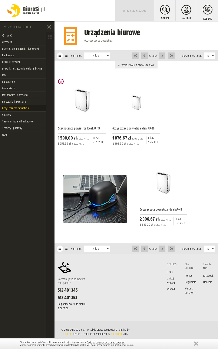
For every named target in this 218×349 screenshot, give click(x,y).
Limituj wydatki (171, 280)
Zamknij (196, 344)
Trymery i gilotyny (12, 128)
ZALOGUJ (186, 12)
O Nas (169, 272)
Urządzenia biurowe (112, 33)
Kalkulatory (8, 82)
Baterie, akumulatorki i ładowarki (20, 49)
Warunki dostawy (189, 290)
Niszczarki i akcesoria (14, 101)
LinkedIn (207, 282)
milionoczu (116, 334)
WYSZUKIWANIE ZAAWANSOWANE (136, 65)
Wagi (4, 134)
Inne (4, 75)
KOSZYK (207, 13)
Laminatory (8, 88)
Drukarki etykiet (11, 62)
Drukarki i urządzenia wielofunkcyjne (22, 68)
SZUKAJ (165, 12)
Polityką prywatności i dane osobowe (106, 342)
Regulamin (190, 282)
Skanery (6, 115)
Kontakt (171, 289)
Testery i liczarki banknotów (17, 121)
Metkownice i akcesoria (15, 95)
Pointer (67, 334)
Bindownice (8, 55)
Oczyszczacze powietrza (15, 108)
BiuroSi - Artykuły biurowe (26, 10)
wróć (7, 35)
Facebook (208, 275)
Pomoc (188, 275)
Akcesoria (7, 42)
